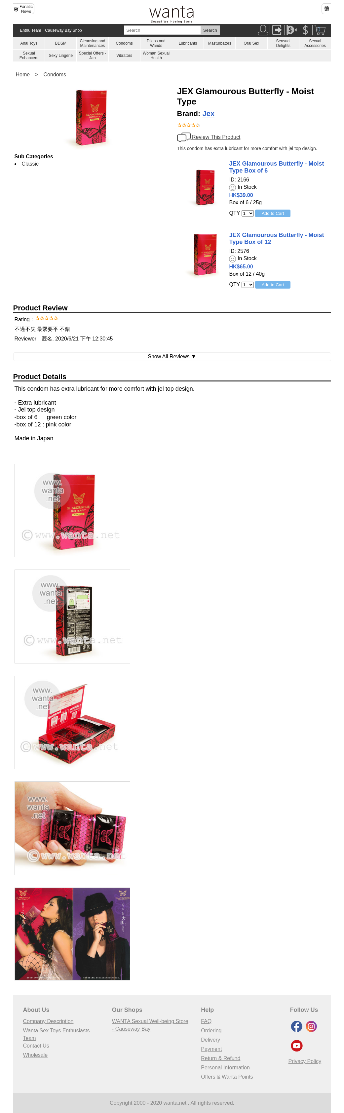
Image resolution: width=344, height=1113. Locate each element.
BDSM (60, 43)
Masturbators (219, 43)
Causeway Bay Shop (63, 30)
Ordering (211, 1030)
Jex (209, 113)
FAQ (206, 1021)
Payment (211, 1049)
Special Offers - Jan (92, 55)
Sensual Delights (283, 43)
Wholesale (35, 1055)
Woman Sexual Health (156, 55)
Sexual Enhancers (28, 55)
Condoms (124, 43)
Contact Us (36, 1046)
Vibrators (124, 55)
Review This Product (209, 137)
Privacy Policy (305, 1061)
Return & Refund (220, 1058)
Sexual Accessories (315, 43)
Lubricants (188, 43)
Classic (30, 164)
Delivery (210, 1040)
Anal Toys (28, 43)
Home (23, 74)
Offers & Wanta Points (227, 1077)
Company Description (48, 1021)
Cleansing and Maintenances (92, 43)
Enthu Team (30, 30)
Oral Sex (251, 43)
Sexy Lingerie (61, 55)
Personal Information (225, 1067)
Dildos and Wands (156, 43)
